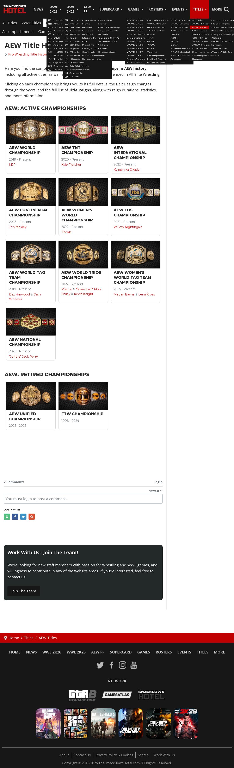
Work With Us (164, 755)
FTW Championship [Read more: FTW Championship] (82, 414)
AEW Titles (55, 22)
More (217, 9)
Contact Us (82, 755)
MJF (12, 165)
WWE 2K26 (54, 9)
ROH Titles (126, 22)
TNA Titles (78, 22)
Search (143, 755)
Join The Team (23, 590)
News (38, 9)
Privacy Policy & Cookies (114, 755)
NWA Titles (149, 22)
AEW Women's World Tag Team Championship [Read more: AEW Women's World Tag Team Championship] (132, 277)
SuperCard (109, 9)
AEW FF (87, 9)
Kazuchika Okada (126, 169)
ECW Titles (196, 22)
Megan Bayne (124, 294)
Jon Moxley (17, 227)
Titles (198, 9)
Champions (220, 22)
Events (178, 9)
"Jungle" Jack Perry (23, 356)
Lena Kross (146, 294)
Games (134, 9)
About (64, 755)
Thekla (66, 232)
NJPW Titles (102, 22)
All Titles (9, 22)
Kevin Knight (83, 294)
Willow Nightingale (128, 227)
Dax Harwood (19, 294)
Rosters (155, 9)
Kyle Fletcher (71, 165)
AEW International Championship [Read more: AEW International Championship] (130, 152)
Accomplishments (17, 31)
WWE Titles (31, 22)
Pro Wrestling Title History (28, 54)
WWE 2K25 (71, 9)
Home (14, 652)
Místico (66, 289)
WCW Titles (173, 22)
